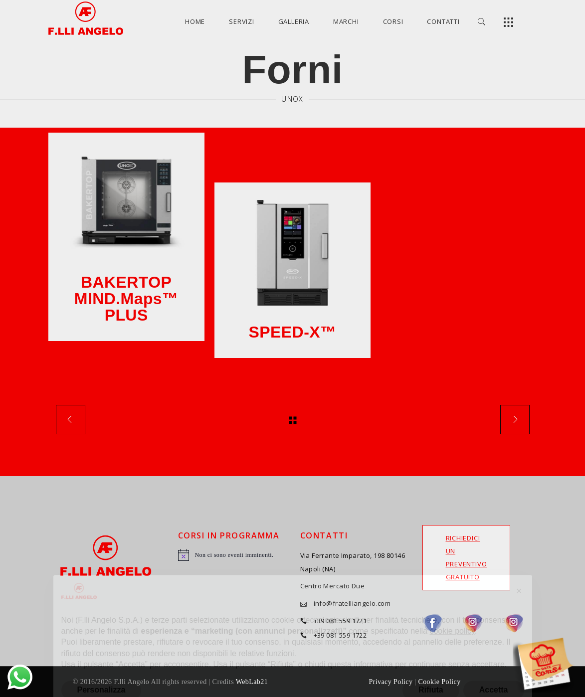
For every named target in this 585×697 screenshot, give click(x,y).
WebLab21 (252, 682)
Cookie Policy (439, 682)
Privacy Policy (390, 682)
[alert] (231, 555)
